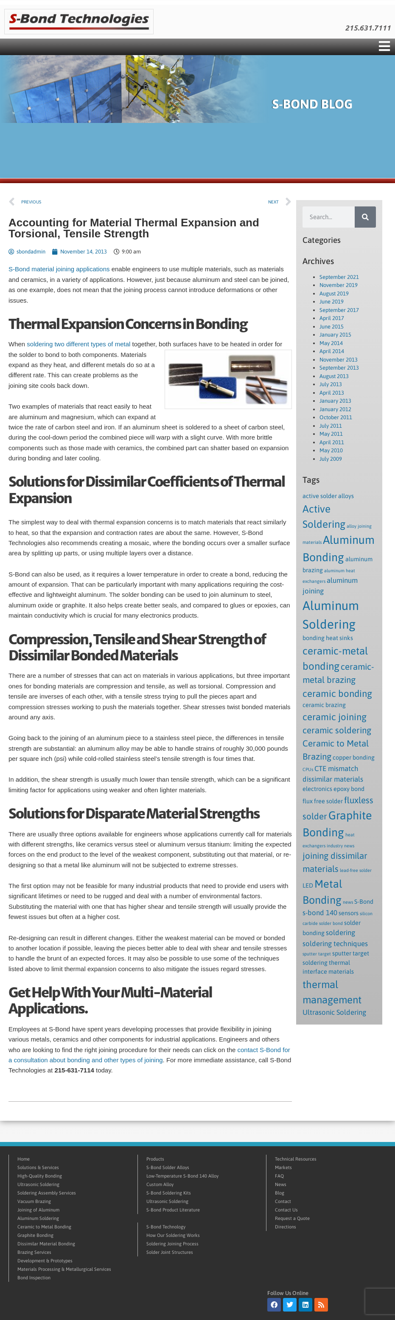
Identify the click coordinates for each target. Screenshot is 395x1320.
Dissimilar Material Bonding (46, 1243)
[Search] (365, 217)
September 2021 (339, 277)
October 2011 (335, 417)
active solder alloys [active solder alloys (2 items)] (328, 496)
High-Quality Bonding (39, 1175)
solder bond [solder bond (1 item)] (331, 923)
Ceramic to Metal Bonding (44, 1226)
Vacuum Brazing (34, 1201)
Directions (285, 1226)
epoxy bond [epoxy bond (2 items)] (348, 788)
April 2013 (331, 393)
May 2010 (331, 450)
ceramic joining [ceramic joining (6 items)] (335, 716)
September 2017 (339, 310)
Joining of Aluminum (38, 1209)
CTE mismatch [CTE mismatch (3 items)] (336, 768)
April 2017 (331, 318)
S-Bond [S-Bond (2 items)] (363, 901)
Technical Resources (296, 1158)
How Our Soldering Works (173, 1235)
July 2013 (330, 384)
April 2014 (331, 351)
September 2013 (339, 368)
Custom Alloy (160, 1184)
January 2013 (335, 401)
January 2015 (335, 334)
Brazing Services (34, 1252)
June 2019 (331, 301)
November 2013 (338, 359)
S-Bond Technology (165, 1226)
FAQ (279, 1175)
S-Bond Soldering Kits (168, 1192)
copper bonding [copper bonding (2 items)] (354, 757)
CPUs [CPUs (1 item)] (308, 769)
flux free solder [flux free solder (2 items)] (323, 801)
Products (155, 1158)
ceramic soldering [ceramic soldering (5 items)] (337, 730)
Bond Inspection (33, 1277)
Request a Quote (292, 1218)
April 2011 (331, 442)
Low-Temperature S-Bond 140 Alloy (182, 1175)
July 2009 (330, 459)
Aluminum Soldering (38, 1218)
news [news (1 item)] (348, 902)
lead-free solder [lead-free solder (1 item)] (356, 870)
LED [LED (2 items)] (308, 885)
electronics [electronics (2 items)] (317, 788)
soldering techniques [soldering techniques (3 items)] (335, 943)
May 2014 (331, 343)
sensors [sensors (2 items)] (349, 913)
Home (23, 1158)
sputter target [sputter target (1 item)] (317, 953)
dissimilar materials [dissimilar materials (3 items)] (333, 779)
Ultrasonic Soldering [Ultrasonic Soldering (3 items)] (334, 1012)
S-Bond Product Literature (173, 1209)
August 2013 (334, 376)
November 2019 (338, 285)
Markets (283, 1167)
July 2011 (330, 426)
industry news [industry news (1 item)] (340, 845)
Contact (283, 1201)
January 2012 (335, 409)
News (280, 1184)
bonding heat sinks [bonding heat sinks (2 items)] (328, 638)
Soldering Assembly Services (46, 1192)
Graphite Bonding (35, 1235)
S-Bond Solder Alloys (167, 1167)
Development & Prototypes (45, 1260)
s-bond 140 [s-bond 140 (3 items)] (320, 912)
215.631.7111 (368, 28)
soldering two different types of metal (78, 344)
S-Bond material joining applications (58, 269)
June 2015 (331, 326)
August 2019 (334, 293)
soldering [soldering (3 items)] (340, 932)
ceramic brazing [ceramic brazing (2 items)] (324, 705)
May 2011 (331, 434)
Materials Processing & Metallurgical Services (64, 1269)
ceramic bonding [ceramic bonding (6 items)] (337, 693)
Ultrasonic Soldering (38, 1184)
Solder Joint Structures (169, 1252)
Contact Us (286, 1209)
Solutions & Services (38, 1167)
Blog (279, 1192)
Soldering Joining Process (172, 1243)
